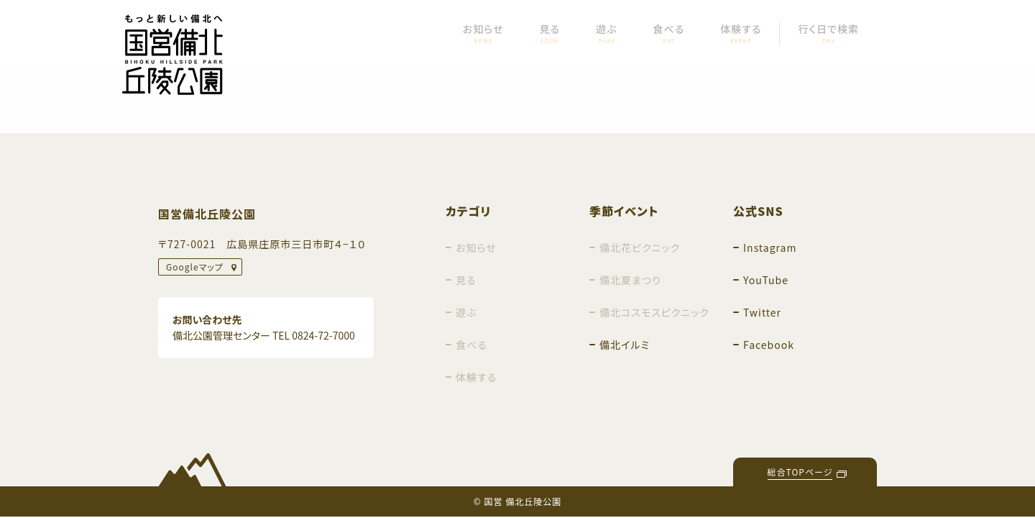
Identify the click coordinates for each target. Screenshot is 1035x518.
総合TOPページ (800, 472)
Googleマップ (195, 266)
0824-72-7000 (323, 335)
